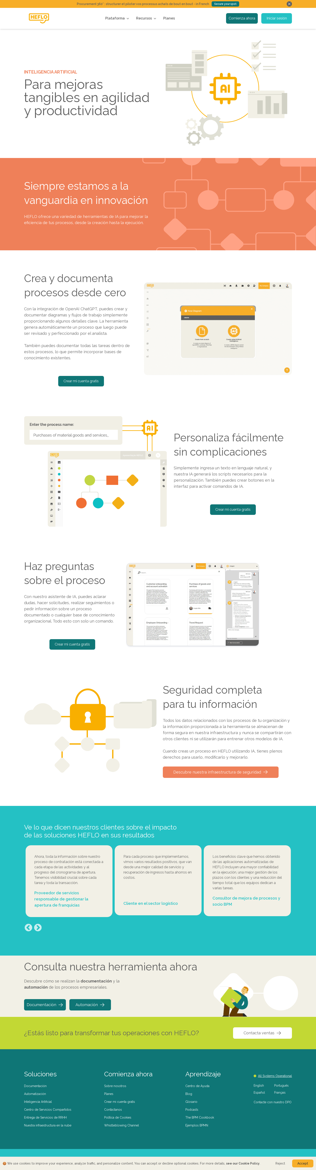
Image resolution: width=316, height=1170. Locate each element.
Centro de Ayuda (197, 1086)
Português (281, 1085)
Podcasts (191, 1109)
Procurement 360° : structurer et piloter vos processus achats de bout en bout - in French (143, 4)
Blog (188, 1094)
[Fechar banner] (289, 4)
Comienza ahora (242, 18)
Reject (280, 1163)
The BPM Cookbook (199, 1117)
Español (259, 1092)
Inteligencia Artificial (38, 1101)
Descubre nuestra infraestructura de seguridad (220, 772)
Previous (28, 928)
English (259, 1085)
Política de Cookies (117, 1117)
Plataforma (117, 18)
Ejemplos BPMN (196, 1125)
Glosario (191, 1101)
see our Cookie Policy (243, 1163)
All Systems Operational (273, 1076)
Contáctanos (113, 1109)
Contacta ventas (262, 1033)
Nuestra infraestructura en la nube (47, 1125)
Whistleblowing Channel (121, 1125)
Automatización (35, 1094)
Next (37, 928)
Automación (90, 1004)
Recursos (146, 18)
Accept (302, 1163)
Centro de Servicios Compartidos (47, 1109)
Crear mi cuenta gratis (81, 381)
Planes (169, 18)
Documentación (45, 1004)
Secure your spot (225, 3)
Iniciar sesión (277, 18)
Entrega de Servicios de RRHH (45, 1117)
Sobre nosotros (115, 1086)
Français (280, 1092)
